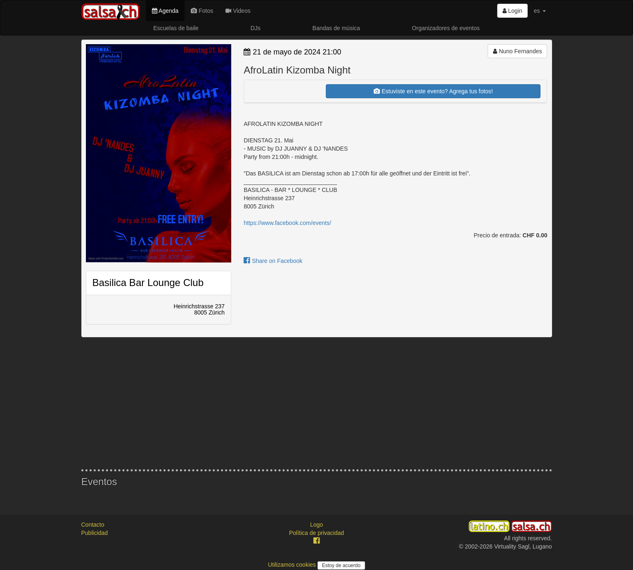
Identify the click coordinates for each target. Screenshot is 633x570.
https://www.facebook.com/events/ (287, 223)
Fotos (202, 10)
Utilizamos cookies (293, 564)
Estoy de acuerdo (341, 565)
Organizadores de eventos (446, 28)
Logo (316, 524)
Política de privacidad (316, 533)
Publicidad (94, 533)
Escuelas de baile (176, 28)
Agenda (165, 10)
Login (512, 10)
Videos (237, 10)
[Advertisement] (316, 403)
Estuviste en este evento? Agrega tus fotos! (433, 91)
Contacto (92, 524)
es (540, 10)
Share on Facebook (273, 261)
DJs (256, 28)
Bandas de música (336, 28)
